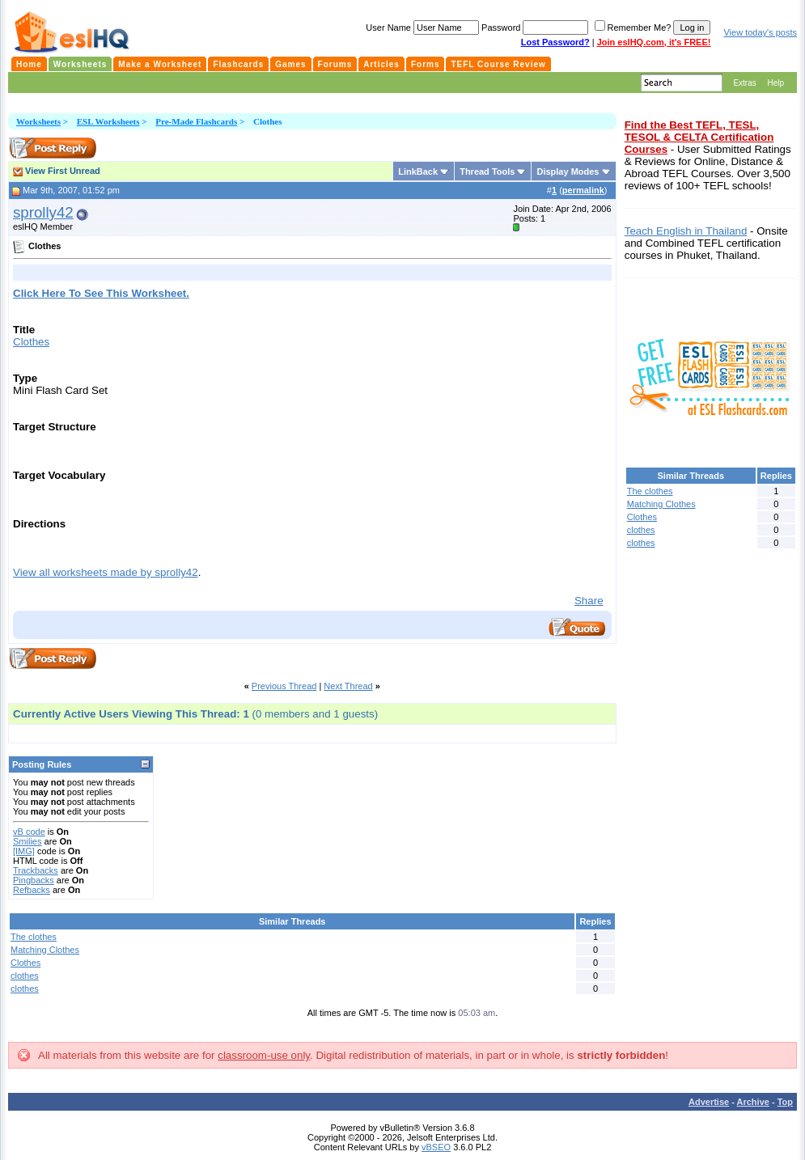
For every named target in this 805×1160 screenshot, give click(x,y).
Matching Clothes (45, 950)
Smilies (27, 841)
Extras (744, 82)
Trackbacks (35, 870)
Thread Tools (487, 171)
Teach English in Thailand (686, 231)
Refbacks (31, 890)
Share (589, 601)
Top (785, 1102)
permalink (583, 190)
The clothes (34, 937)
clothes (25, 975)
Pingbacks (33, 880)
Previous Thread (284, 686)
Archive (753, 1102)
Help (775, 82)
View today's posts (760, 32)
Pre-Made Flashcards (196, 121)
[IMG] (24, 851)
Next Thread (348, 686)
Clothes (31, 342)
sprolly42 (43, 212)
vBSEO (436, 1147)
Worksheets (38, 121)
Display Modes (567, 171)
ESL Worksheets (108, 121)
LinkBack (418, 171)
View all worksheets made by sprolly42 (105, 572)
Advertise (708, 1102)
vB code (29, 831)
